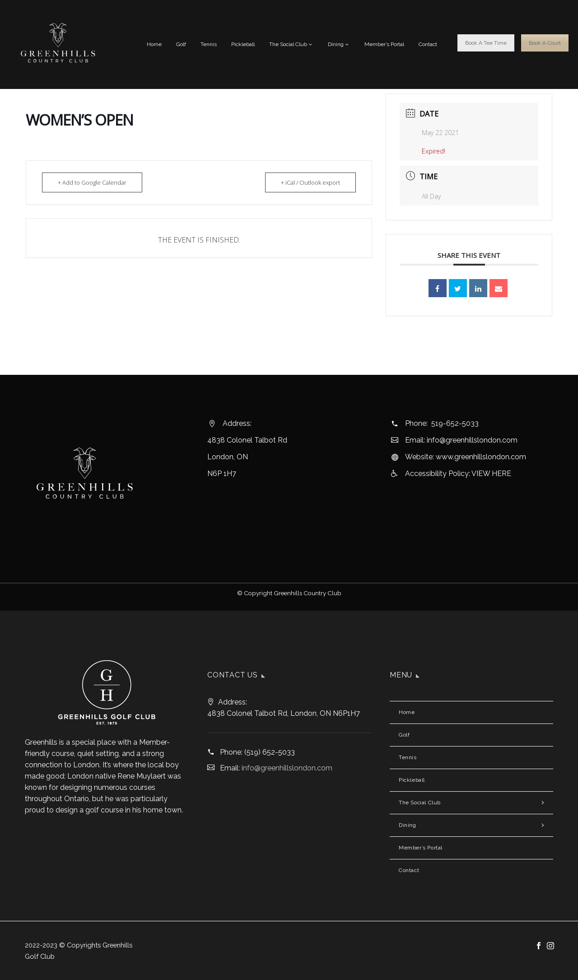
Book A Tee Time (486, 43)
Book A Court (545, 43)
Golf (181, 44)
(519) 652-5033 (269, 752)
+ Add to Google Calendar (92, 182)
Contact (428, 44)
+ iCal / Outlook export (310, 182)
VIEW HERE (491, 473)
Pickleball (243, 44)
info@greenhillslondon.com (472, 440)
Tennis (208, 44)
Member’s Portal (384, 44)
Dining (339, 44)
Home (154, 44)
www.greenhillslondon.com (481, 457)
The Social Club (291, 44)
